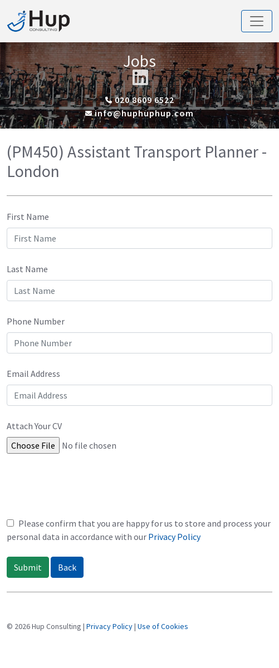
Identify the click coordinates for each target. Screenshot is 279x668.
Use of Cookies (163, 626)
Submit (28, 567)
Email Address (33, 373)
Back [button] (67, 567)
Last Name (27, 268)
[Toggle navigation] (256, 21)
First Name (28, 216)
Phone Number (36, 321)
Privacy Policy (174, 536)
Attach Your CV (34, 425)
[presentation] (91, 489)
